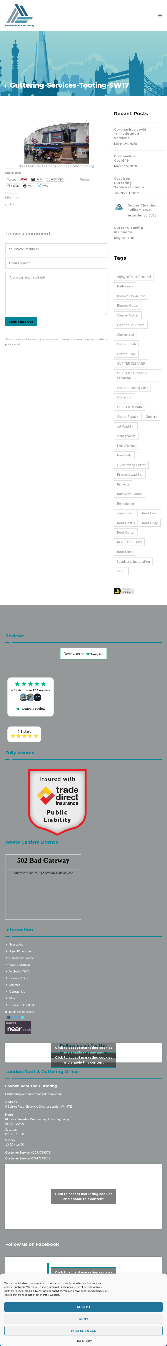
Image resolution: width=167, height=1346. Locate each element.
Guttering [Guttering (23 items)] (124, 397)
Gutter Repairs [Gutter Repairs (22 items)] (128, 416)
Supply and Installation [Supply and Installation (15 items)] (133, 561)
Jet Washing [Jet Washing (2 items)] (126, 426)
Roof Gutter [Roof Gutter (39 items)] (126, 532)
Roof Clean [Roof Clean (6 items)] (150, 513)
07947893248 (40, 1158)
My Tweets (83, 1060)
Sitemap (14, 985)
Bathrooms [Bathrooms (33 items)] (125, 286)
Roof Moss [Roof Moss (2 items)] (125, 552)
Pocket (85, 179)
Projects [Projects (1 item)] (123, 484)
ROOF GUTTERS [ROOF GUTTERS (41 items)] (129, 542)
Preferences (83, 1331)
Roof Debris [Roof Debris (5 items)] (126, 523)
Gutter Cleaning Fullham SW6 (142, 207)
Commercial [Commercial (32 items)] (125, 334)
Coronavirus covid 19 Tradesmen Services (130, 134)
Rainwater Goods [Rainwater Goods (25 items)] (129, 494)
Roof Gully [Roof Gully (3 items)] (150, 523)
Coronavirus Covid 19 (125, 158)
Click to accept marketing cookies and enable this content (83, 1050)
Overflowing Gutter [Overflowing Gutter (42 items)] (131, 465)
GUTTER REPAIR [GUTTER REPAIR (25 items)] (129, 407)
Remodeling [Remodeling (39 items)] (125, 503)
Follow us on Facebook (32, 1244)
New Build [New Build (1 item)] (124, 455)
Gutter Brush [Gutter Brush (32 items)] (126, 344)
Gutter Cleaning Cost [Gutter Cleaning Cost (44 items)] (132, 388)
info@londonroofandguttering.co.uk (38, 1094)
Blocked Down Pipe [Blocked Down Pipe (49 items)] (131, 296)
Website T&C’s (19, 971)
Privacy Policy (84, 1340)
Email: (9, 1094)
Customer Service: (17, 1152)
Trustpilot (16, 944)
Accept (83, 1307)
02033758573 (40, 1152)
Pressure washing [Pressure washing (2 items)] (130, 474)
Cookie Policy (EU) (21, 1005)
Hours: (9, 1114)
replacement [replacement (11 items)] (126, 513)
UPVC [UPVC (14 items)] (121, 571)
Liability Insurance (21, 958)
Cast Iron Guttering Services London (129, 183)
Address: (11, 1102)
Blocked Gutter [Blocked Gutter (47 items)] (128, 305)
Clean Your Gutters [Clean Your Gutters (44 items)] (131, 325)
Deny (83, 1319)
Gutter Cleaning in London (128, 230)
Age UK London (20, 951)
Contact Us (17, 991)
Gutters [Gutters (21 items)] (151, 416)
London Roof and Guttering (31, 1086)
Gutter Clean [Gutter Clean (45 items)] (126, 354)
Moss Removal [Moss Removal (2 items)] (127, 446)
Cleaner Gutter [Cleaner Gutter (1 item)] (128, 315)
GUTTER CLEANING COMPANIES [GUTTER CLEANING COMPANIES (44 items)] (132, 375)
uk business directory (19, 1011)
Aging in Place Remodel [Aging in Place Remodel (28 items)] (134, 277)
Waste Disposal (19, 964)
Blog (12, 998)
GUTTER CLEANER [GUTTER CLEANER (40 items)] (131, 363)
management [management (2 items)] (126, 436)
